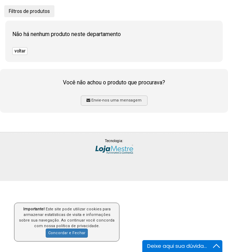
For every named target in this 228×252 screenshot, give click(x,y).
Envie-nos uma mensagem (114, 100)
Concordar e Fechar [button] (66, 233)
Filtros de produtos (29, 11)
